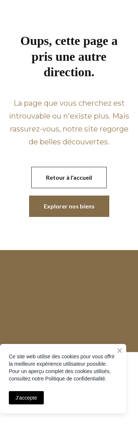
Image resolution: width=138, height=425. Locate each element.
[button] (69, 177)
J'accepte (26, 398)
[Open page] (69, 272)
